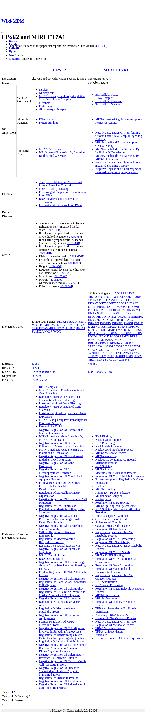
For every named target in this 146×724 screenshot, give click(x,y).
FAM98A (121, 306)
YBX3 (108, 359)
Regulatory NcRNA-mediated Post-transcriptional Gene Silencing (60, 398)
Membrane (45, 102)
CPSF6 (101, 300)
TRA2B (134, 353)
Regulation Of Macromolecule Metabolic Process (57, 610)
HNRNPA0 (119, 310)
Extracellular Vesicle (107, 104)
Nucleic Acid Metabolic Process (114, 449)
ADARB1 (120, 293)
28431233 (100, 45)
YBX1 (92, 359)
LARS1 (102, 326)
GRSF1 (108, 310)
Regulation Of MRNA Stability (113, 552)
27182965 (60, 276)
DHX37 (113, 303)
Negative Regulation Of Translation (60, 681)
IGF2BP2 (105, 323)
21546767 (77, 256)
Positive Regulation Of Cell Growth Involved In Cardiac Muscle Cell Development (60, 486)
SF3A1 (100, 346)
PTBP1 (134, 336)
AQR (116, 296)
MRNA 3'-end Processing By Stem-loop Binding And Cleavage (62, 154)
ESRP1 (111, 306)
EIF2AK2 (132, 303)
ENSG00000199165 (100, 371)
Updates (14, 51)
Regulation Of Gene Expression (57, 505)
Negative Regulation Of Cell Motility (61, 588)
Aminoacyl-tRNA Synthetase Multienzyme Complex (112, 494)
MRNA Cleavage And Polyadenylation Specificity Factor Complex (62, 98)
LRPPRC (133, 326)
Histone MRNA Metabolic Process (115, 618)
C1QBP (135, 296)
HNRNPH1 (94, 316)
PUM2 (100, 339)
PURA (109, 339)
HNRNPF (125, 313)
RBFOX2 (93, 343)
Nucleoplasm (46, 92)
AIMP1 (131, 293)
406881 (92, 363)
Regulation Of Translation (110, 529)
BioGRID (14, 58)
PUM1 (92, 339)
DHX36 (103, 303)
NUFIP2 (137, 333)
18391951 (55, 266)
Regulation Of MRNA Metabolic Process (119, 476)
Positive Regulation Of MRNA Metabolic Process (57, 623)
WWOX (56, 331)
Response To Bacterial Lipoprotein (59, 545)
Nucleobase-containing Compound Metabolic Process (115, 461)
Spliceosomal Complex (109, 522)
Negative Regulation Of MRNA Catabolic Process (114, 577)
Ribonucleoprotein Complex (112, 515)
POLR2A (69, 328)
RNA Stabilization (106, 581)
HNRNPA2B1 (96, 313)
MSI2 (139, 329)
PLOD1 (114, 336)
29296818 (75, 236)
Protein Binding (48, 122)
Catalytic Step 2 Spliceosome (112, 525)
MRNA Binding (104, 469)
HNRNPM (106, 319)
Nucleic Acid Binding (108, 439)
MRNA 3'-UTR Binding (109, 555)
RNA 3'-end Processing (109, 585)
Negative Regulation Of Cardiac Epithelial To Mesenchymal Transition (61, 444)
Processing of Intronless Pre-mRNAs (60, 205)
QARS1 (118, 339)
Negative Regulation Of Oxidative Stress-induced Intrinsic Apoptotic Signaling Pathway (59, 671)
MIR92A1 (50, 324)
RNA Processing (105, 443)
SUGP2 (121, 349)
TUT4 (102, 356)
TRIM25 (93, 356)
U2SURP (120, 356)
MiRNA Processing (106, 598)
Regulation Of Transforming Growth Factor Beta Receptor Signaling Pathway (63, 636)
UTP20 (138, 356)
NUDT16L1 (113, 333)
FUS (90, 310)
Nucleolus (101, 634)
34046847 (74, 263)
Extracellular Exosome (108, 101)
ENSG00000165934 (44, 371)
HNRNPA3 (112, 313)
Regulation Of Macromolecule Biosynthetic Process (57, 540)
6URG (35, 379)
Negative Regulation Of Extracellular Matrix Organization (61, 431)
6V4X (43, 379)
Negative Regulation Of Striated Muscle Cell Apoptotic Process (62, 686)
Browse (13, 41)
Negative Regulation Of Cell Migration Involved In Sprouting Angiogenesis (118, 170)
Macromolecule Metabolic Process (115, 472)
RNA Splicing (103, 466)
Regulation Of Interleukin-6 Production (62, 641)
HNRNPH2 (109, 316)
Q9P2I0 (36, 375)
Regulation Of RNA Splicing (112, 502)
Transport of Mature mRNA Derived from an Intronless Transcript (60, 184)
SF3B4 (136, 346)
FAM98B (133, 306)
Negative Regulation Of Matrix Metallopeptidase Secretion (57, 471)
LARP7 (92, 326)
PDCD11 (93, 336)
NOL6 (91, 333)
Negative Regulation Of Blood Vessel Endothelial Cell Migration (61, 458)
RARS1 (128, 339)
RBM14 (115, 343)
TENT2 (114, 353)
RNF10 (80, 328)
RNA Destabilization (51, 558)
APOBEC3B (104, 296)
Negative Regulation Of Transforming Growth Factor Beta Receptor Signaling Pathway (118, 136)
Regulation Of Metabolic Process (58, 677)
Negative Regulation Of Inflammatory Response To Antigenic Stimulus (61, 656)
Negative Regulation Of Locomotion (60, 598)
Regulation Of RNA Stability (112, 542)
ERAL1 (101, 306)
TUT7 (110, 356)
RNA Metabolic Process (109, 446)
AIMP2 (92, 296)
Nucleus (44, 89)
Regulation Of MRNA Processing (115, 538)
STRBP (111, 349)
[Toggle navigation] (2, 32)
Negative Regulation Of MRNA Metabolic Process (114, 534)
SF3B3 (127, 346)
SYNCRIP (94, 353)
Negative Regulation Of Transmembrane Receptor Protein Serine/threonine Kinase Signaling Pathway (63, 648)
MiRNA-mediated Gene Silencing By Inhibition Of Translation (117, 151)
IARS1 (130, 319)
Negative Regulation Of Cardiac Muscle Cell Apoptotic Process (62, 663)
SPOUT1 (101, 349)
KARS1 (128, 323)
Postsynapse (46, 106)
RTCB (133, 343)
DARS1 (110, 300)
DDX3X (93, 303)
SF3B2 (118, 346)
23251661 (72, 282)
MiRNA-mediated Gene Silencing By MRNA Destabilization (117, 157)
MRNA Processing (50, 149)
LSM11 (102, 329)
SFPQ (91, 349)
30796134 (54, 229)
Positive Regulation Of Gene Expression (119, 638)
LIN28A (112, 326)
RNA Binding (47, 119)
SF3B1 (109, 346)
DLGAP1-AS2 (65, 321)
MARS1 (112, 329)
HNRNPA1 (133, 310)
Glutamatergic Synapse (52, 109)
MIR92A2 (63, 324)
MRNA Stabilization (107, 595)
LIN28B (123, 326)
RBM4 (124, 343)
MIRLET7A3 (40, 328)
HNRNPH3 (123, 316)
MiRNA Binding (105, 489)
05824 (35, 367)
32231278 (66, 286)
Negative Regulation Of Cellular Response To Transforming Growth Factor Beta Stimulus (59, 519)
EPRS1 (92, 306)
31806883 (64, 272)
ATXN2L (125, 296)
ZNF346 (124, 359)
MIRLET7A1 (116, 70)
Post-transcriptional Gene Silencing (60, 403)
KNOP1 (138, 323)
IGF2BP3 (117, 323)
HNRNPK (137, 316)
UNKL (46, 331)
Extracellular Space (106, 94)
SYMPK (132, 349)
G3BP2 (98, 310)
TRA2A (124, 353)
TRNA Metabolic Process (110, 628)
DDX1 (120, 300)
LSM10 (92, 329)
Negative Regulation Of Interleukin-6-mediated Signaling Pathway (117, 164)
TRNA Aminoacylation (109, 631)
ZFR (115, 359)
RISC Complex (104, 97)
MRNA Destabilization (52, 555)
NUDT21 (126, 333)
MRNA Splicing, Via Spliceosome (115, 505)
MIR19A (80, 321)
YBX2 (100, 359)
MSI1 (131, 329)
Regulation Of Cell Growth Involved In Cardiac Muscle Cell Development (62, 593)
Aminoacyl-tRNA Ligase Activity (115, 615)
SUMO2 (37, 331)
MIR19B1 (38, 324)
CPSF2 (59, 70)
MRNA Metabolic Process (110, 452)
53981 (35, 363)
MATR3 (122, 329)
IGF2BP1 (93, 323)
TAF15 (105, 353)
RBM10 (105, 343)
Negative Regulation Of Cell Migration (62, 578)
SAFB (91, 346)
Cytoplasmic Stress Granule (111, 519)
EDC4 (122, 303)
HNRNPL (93, 319)
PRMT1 (125, 336)
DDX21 (129, 300)
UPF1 (129, 356)
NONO (100, 333)
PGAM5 (104, 336)
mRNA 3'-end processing (54, 188)
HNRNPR (119, 319)
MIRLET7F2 (56, 328)
